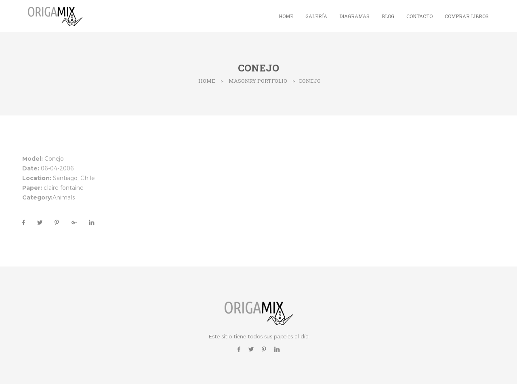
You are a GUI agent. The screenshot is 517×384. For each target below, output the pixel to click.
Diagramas (354, 16)
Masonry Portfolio (258, 80)
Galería (316, 16)
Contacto (419, 16)
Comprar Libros (467, 16)
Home (286, 16)
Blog (388, 16)
